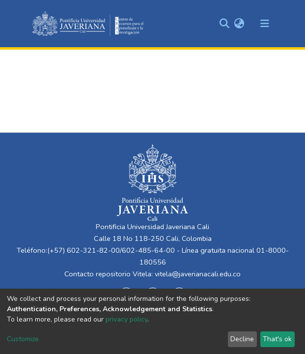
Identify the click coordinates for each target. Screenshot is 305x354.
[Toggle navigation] (264, 23)
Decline (242, 339)
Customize (23, 339)
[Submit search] (224, 23)
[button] (239, 24)
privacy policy (126, 319)
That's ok (277, 339)
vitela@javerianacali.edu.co (198, 274)
